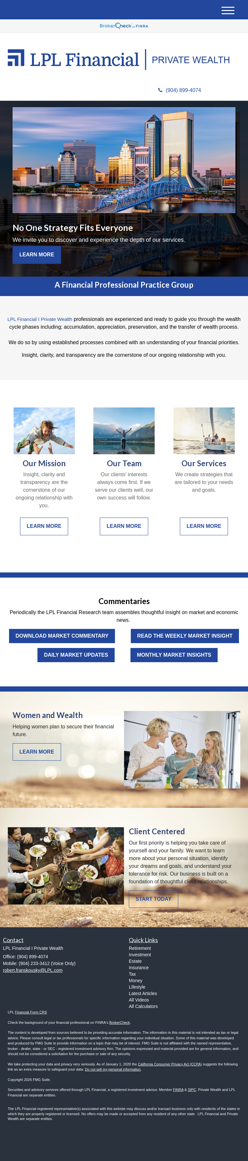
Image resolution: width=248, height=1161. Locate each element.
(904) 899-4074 (179, 90)
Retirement (140, 948)
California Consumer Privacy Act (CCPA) (170, 1064)
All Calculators (143, 1006)
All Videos (139, 999)
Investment (140, 954)
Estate (135, 961)
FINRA (178, 1090)
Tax (132, 974)
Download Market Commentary (62, 636)
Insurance (139, 967)
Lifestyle (137, 987)
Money (135, 980)
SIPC (192, 1090)
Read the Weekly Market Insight (184, 636)
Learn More (36, 254)
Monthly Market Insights (174, 655)
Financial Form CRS (31, 1012)
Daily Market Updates (76, 655)
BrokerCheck (119, 1022)
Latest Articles (143, 993)
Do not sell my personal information (112, 1069)
